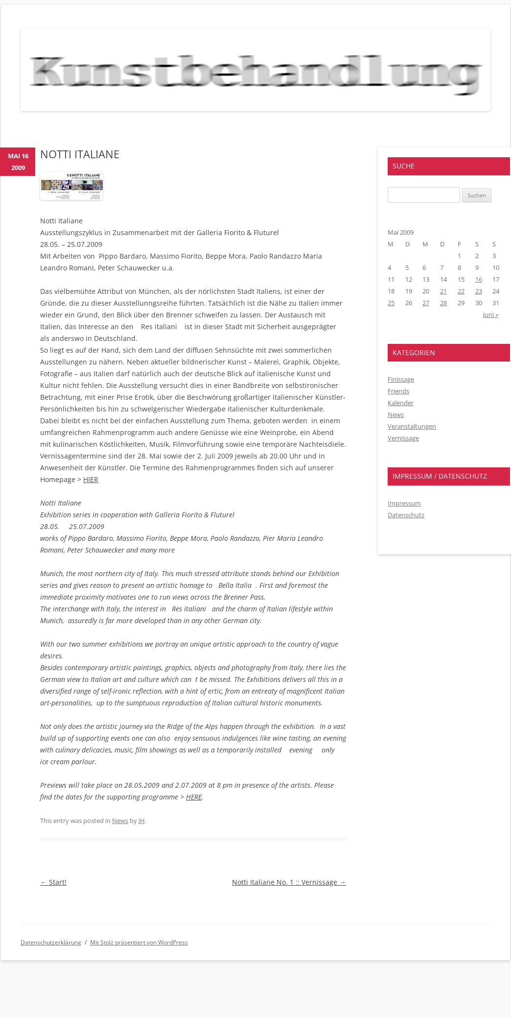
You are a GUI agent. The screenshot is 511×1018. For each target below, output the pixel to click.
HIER (90, 479)
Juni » (490, 314)
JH (142, 820)
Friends (398, 391)
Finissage (401, 379)
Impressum (404, 503)
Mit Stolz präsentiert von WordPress (139, 942)
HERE (194, 796)
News (120, 820)
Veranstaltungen (412, 426)
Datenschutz (406, 514)
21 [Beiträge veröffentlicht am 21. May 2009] (443, 291)
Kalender (401, 402)
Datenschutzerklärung (51, 942)
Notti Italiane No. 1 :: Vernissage (289, 882)
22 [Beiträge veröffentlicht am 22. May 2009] (461, 291)
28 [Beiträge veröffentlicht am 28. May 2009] (443, 302)
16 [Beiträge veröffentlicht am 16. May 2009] (478, 279)
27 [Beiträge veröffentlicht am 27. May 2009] (425, 302)
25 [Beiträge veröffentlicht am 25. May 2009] (391, 302)
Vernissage (403, 438)
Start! (53, 882)
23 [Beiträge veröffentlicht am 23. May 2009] (478, 291)
